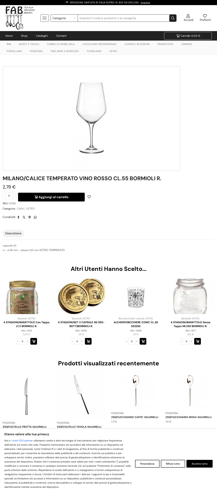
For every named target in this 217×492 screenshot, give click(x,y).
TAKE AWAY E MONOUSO (64, 51)
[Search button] (172, 17)
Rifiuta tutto (173, 463)
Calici (129, 111)
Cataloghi (42, 36)
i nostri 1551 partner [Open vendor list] (22, 440)
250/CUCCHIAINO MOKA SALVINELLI (182, 369)
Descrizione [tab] (13, 183)
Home (9, 36)
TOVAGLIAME (94, 51)
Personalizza (147, 463)
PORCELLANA (14, 51)
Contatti (61, 36)
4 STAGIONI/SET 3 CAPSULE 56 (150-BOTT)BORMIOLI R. (81, 274)
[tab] (13, 183)
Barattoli (22, 268)
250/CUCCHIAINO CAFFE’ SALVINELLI (128, 369)
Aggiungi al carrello (162, 98)
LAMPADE (186, 44)
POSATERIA (36, 51)
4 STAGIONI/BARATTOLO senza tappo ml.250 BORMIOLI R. (190, 274)
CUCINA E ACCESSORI (137, 44)
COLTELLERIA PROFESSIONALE (100, 44)
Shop (24, 36)
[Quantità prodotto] (117, 98)
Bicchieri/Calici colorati (131, 268)
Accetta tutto (200, 463)
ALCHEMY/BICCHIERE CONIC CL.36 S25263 (135, 274)
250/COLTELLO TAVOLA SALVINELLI (81, 378)
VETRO (113, 51)
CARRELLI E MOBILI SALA (61, 44)
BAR (9, 44)
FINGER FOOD (165, 44)
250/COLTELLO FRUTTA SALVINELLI (26, 378)
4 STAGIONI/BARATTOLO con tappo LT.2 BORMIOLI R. (26, 274)
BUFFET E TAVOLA (29, 44)
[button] (33, 292)
